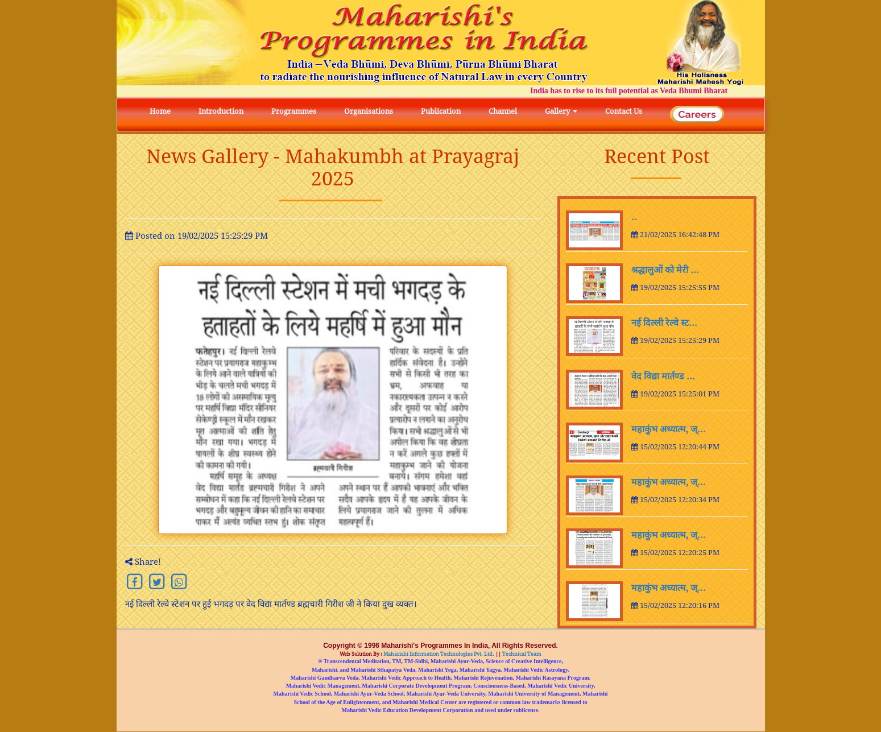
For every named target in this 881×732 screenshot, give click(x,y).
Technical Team (521, 654)
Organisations (368, 111)
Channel (503, 111)
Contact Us (623, 111)
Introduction (220, 111)
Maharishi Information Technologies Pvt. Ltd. (438, 654)
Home (160, 111)
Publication (441, 111)
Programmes (293, 111)
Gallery (561, 111)
